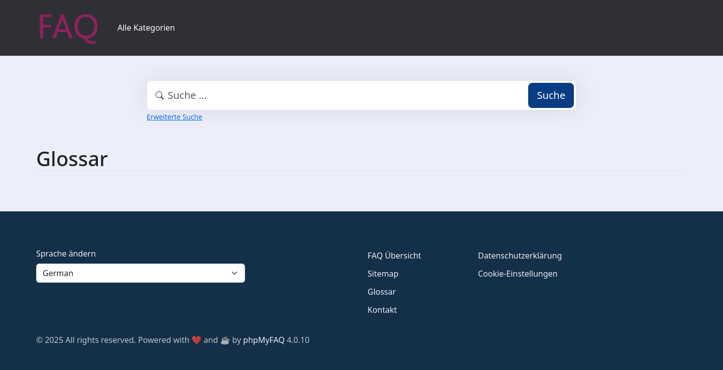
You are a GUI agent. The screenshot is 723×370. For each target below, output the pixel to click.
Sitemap (383, 273)
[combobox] (361, 95)
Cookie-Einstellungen (517, 273)
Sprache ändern (66, 253)
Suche (551, 95)
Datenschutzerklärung (520, 255)
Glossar (382, 291)
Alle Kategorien (146, 27)
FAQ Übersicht (394, 255)
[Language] (140, 273)
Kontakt (382, 309)
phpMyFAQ (264, 339)
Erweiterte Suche (174, 116)
